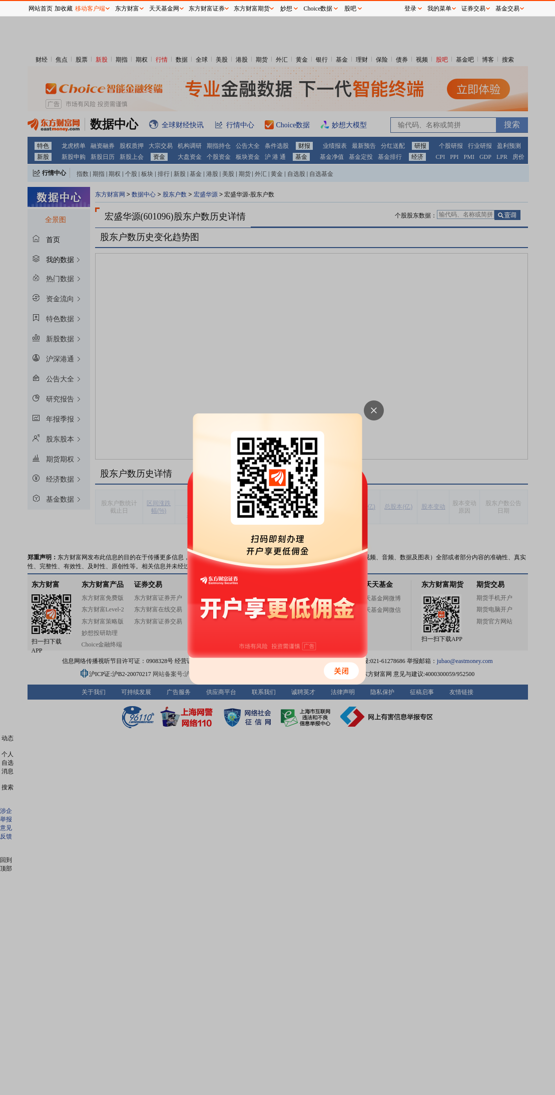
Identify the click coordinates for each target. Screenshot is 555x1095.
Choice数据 (318, 8)
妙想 (286, 8)
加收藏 (64, 8)
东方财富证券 (207, 8)
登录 (410, 8)
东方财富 (127, 8)
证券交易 (473, 8)
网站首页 (41, 8)
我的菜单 (439, 8)
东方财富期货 (252, 8)
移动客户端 (90, 8)
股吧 (350, 8)
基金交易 (507, 8)
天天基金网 (164, 8)
